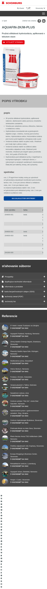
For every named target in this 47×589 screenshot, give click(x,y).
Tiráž (14, 576)
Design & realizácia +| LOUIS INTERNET (23, 584)
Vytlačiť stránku (14, 42)
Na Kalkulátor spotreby (23, 198)
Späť (5, 21)
